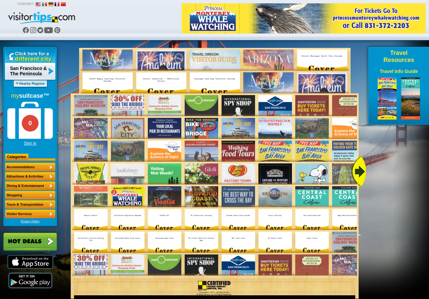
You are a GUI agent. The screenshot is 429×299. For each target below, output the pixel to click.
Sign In (30, 143)
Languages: (26, 3)
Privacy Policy (30, 221)
